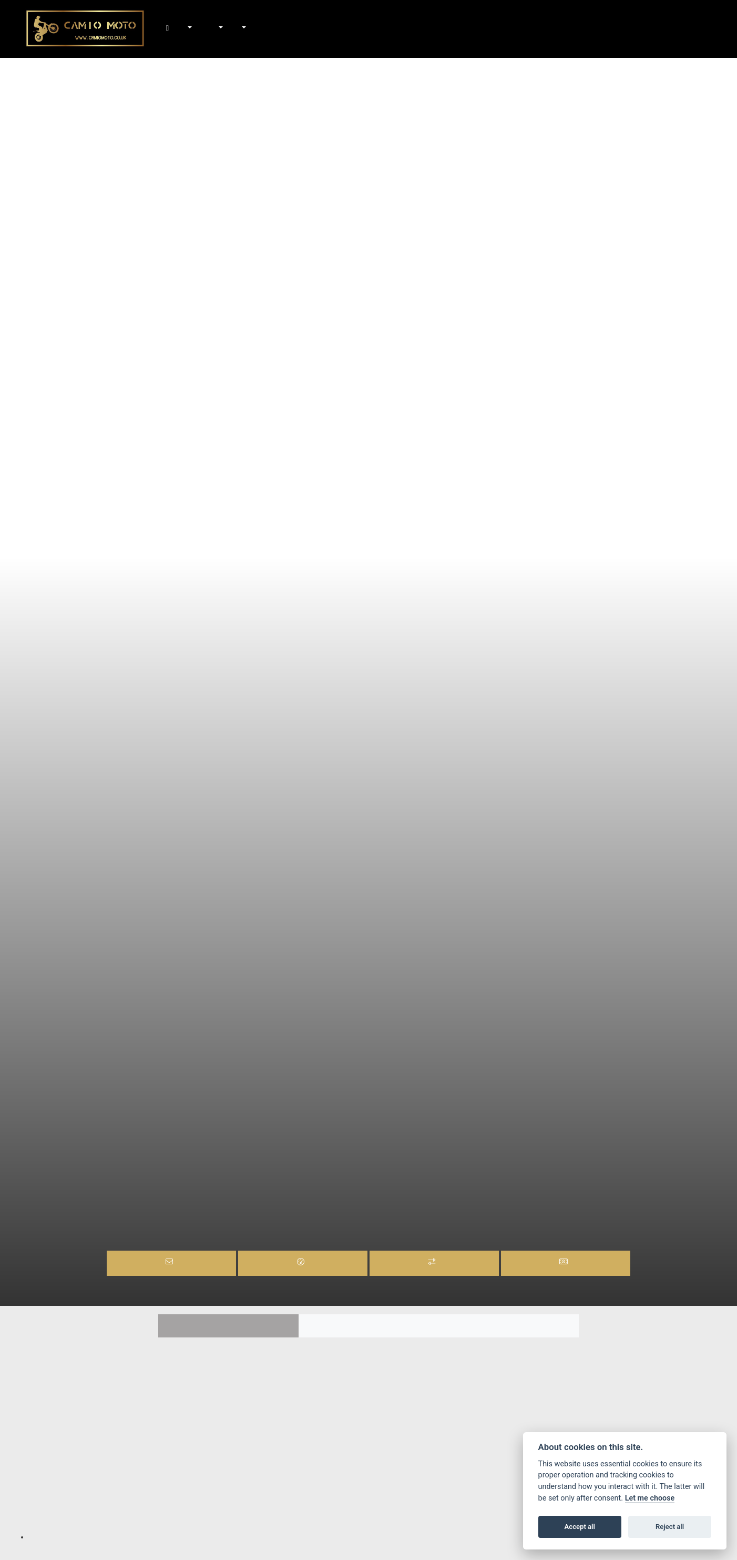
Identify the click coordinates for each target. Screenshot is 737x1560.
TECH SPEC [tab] (508, 1326)
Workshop (220, 29)
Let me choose (650, 1498)
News (231, 29)
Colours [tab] (369, 1326)
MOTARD (364, 1194)
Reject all (670, 1527)
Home (177, 29)
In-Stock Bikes (200, 29)
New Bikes (188, 29)
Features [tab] (228, 1326)
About (243, 29)
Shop (208, 29)
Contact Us (254, 29)
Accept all (580, 1527)
